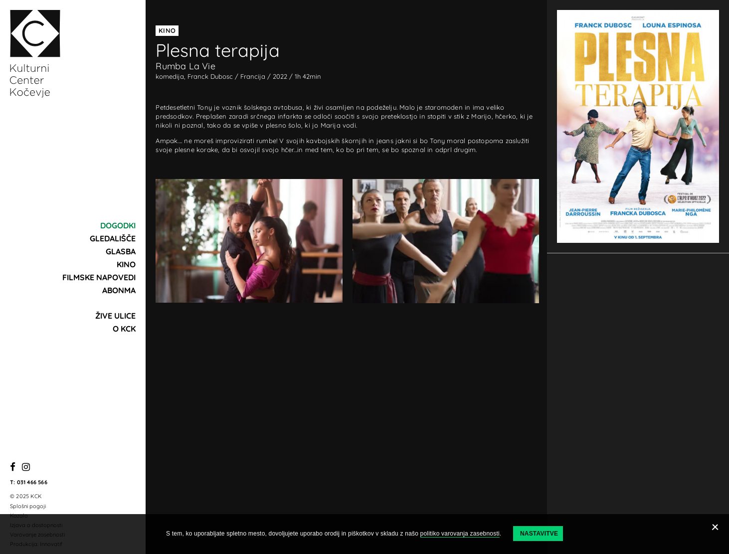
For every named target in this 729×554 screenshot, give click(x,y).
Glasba (121, 251)
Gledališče (113, 238)
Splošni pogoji (28, 506)
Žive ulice (115, 316)
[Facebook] (12, 467)
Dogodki (118, 225)
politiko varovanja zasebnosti (460, 533)
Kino (126, 264)
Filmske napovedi (99, 277)
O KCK (124, 329)
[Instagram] (26, 467)
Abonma (119, 290)
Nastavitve (539, 533)
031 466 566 (32, 482)
